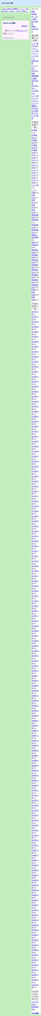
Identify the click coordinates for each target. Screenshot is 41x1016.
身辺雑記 (34, 245)
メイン (22, 9)
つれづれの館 (7, 3)
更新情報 (24, 26)
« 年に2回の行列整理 (10, 9)
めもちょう (21, 31)
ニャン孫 (34, 185)
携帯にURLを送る (34, 29)
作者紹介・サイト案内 (34, 16)
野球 (33, 290)
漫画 (33, 242)
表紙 (33, 11)
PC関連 (34, 130)
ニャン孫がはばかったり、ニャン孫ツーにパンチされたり (34, 51)
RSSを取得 (35, 1013)
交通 (33, 193)
